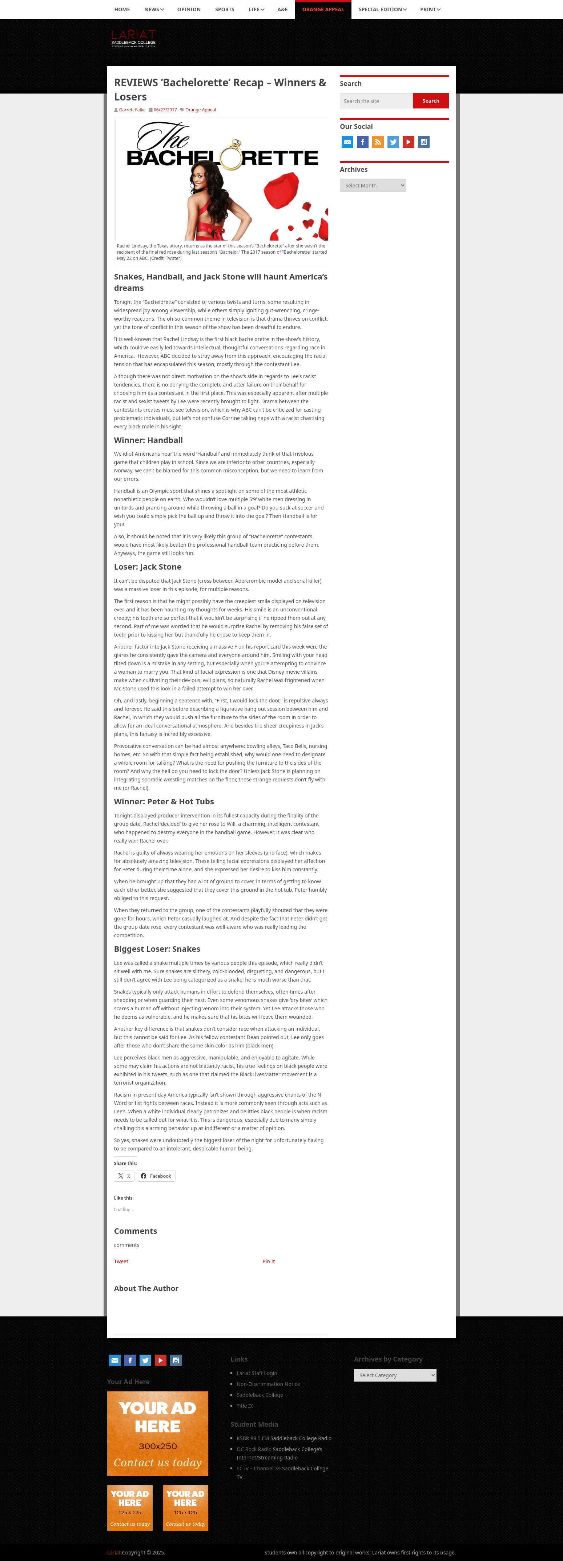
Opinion (189, 9)
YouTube (408, 142)
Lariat (114, 1552)
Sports (224, 9)
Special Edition (380, 9)
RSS (378, 142)
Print (428, 9)
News (151, 9)
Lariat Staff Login (257, 1373)
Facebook (363, 142)
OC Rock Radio (254, 1449)
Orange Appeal (323, 9)
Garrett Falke (132, 110)
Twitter (393, 142)
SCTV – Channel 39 (259, 1468)
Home (122, 9)
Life (254, 9)
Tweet (121, 1261)
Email (347, 142)
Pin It (268, 1261)
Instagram (424, 142)
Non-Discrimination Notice (268, 1383)
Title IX (245, 1405)
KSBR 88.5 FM (253, 1438)
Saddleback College (260, 1394)
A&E (283, 9)
